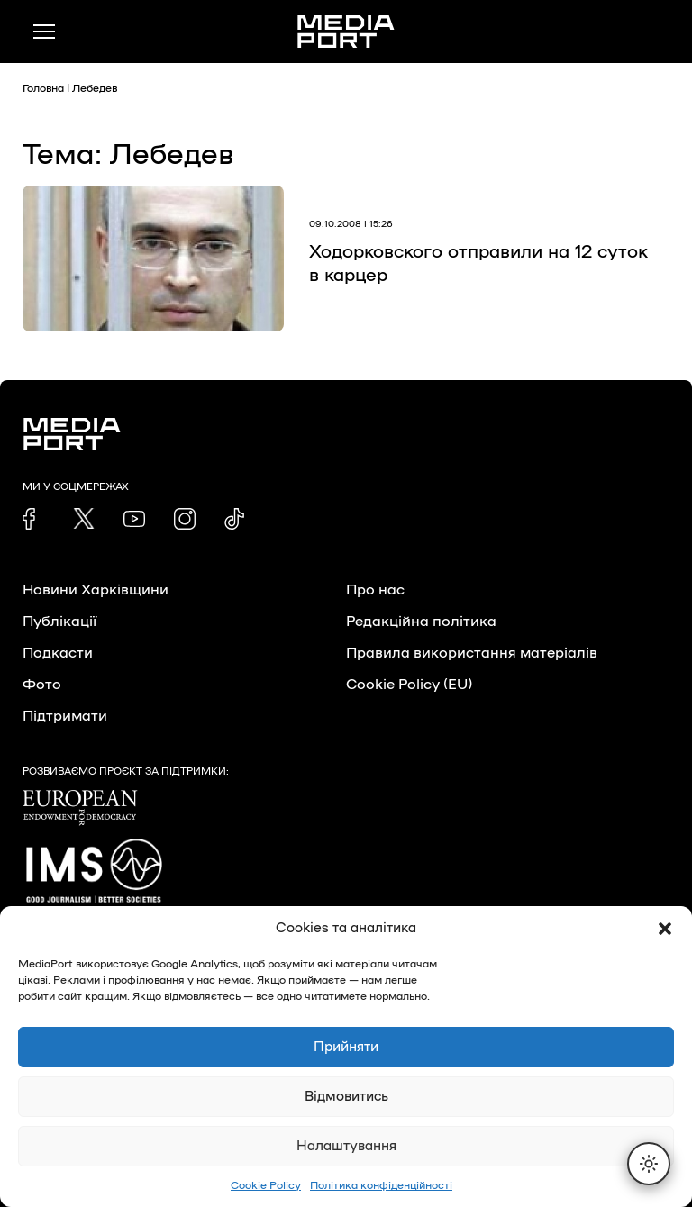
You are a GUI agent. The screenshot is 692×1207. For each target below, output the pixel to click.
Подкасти (58, 653)
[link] (33, 518)
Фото (42, 684)
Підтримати (65, 716)
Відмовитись (346, 1096)
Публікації (59, 621)
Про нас (375, 590)
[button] (665, 929)
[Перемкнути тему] (648, 1163)
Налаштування (346, 1146)
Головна (43, 88)
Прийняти (346, 1047)
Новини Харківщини (95, 590)
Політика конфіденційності (381, 1185)
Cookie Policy (266, 1185)
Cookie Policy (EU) (409, 684)
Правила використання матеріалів (471, 653)
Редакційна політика (421, 621)
